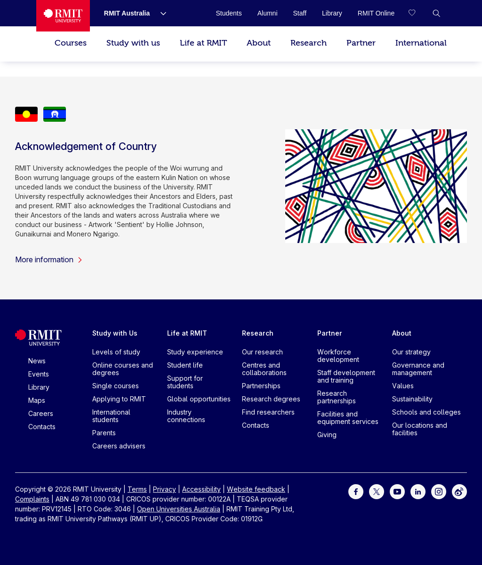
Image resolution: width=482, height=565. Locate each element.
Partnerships (261, 386)
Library (38, 387)
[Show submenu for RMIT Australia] (159, 13)
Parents (104, 433)
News (37, 361)
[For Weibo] (459, 491)
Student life (185, 365)
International (421, 43)
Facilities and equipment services (347, 417)
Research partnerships (336, 397)
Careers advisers (118, 446)
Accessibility (201, 489)
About (259, 43)
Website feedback (256, 489)
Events (38, 374)
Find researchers (268, 412)
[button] (436, 13)
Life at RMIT (203, 43)
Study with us (133, 43)
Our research (262, 352)
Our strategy (411, 352)
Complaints (32, 499)
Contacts (42, 427)
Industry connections (186, 416)
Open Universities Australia (178, 509)
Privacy (164, 489)
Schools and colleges (426, 412)
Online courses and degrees (122, 369)
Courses (71, 43)
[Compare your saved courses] (417, 13)
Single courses (115, 386)
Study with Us (114, 333)
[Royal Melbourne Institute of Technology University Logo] (63, 15)
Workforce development (338, 355)
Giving (327, 435)
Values (403, 386)
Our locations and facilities (419, 429)
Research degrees (271, 399)
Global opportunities (199, 399)
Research (308, 43)
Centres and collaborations (264, 369)
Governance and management (418, 369)
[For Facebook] (355, 491)
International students (111, 416)
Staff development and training (346, 376)
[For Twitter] (376, 491)
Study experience (195, 352)
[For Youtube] (397, 491)
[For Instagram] (438, 491)
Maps (36, 400)
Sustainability (412, 399)
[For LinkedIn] (418, 491)
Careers (40, 413)
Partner (361, 43)
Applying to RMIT (119, 399)
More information (49, 259)
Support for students (185, 382)
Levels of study (116, 352)
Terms (137, 489)
